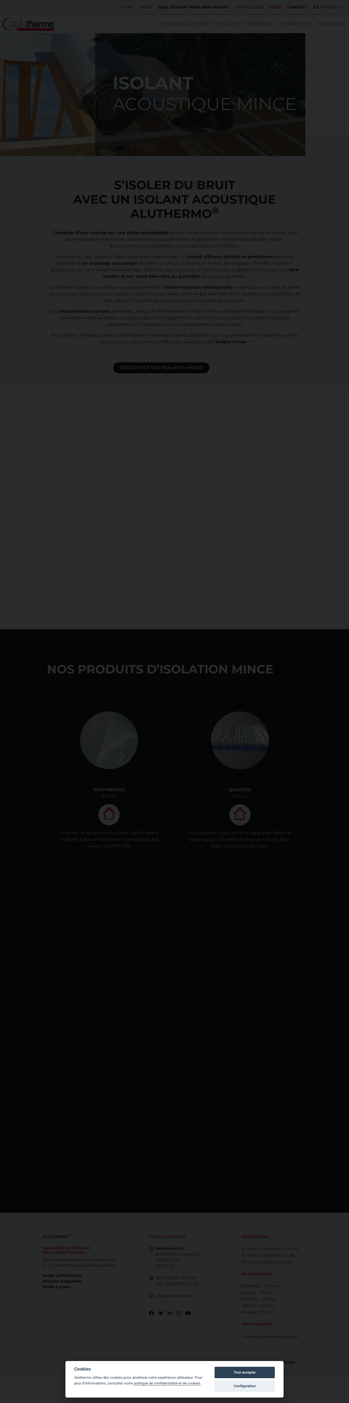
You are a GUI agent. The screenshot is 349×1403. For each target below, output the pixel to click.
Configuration (244, 1386)
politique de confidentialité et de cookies (167, 1383)
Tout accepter (245, 1372)
